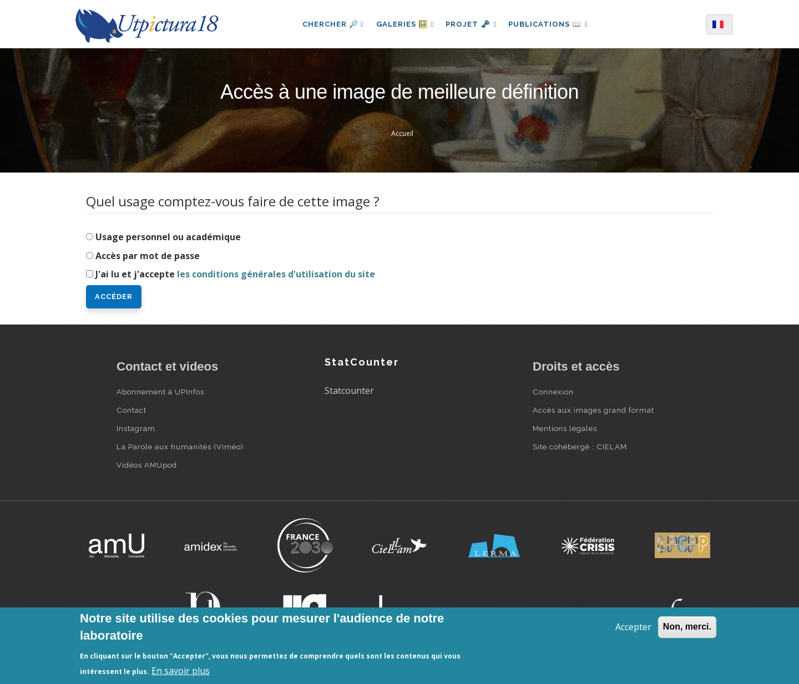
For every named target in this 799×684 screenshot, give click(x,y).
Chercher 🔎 (330, 24)
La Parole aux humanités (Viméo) (180, 446)
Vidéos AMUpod (147, 464)
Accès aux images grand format (593, 410)
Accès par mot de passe (147, 256)
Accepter (633, 627)
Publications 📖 (550, 24)
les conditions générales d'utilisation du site (276, 274)
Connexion (553, 391)
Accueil (402, 133)
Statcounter (349, 390)
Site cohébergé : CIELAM (580, 446)
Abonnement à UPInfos (160, 391)
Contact (131, 410)
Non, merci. (687, 626)
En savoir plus (180, 671)
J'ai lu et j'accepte (235, 274)
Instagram (136, 428)
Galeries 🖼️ (403, 24)
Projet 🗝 (471, 24)
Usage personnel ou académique (168, 237)
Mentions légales (565, 428)
